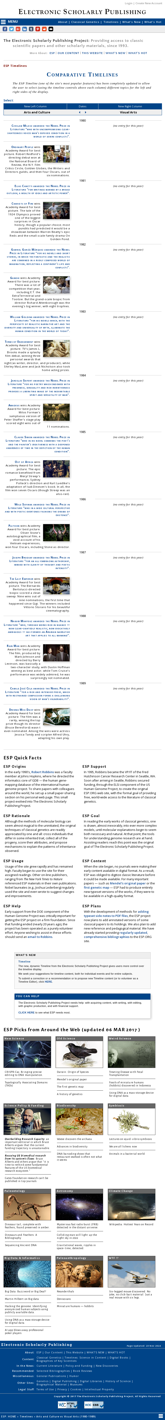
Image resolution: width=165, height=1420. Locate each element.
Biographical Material (52, 1384)
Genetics (43, 1381)
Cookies (76, 1389)
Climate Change (121, 1191)
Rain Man (13, 646)
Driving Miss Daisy (21, 709)
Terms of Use (46, 1389)
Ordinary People (22, 147)
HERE (48, 981)
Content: (28, 1359)
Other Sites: (25, 1382)
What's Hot (152, 22)
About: (30, 1352)
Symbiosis (117, 1105)
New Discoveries (107, 1365)
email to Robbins (40, 937)
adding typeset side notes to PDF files (116, 913)
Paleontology (14, 1191)
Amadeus (14, 405)
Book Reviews (82, 1371)
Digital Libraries (91, 1381)
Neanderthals (65, 1291)
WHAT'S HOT (137, 53)
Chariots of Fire (22, 203)
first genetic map (97, 887)
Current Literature (50, 1365)
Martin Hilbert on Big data (22, 1299)
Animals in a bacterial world (127, 1154)
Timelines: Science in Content (86, 1357)
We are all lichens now (123, 1146)
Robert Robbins (43, 772)
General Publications (52, 1376)
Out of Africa (24, 462)
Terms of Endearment (19, 341)
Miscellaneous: (24, 1376)
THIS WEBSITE (92, 53)
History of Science (118, 1381)
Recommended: (23, 1371)
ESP (52, 53)
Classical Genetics (85, 22)
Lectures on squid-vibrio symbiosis (130, 1139)
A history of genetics (69, 1094)
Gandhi (15, 278)
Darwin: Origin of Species (73, 1072)
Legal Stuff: (26, 1389)
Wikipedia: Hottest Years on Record (131, 1224)
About (63, 22)
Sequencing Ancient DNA (21, 1245)
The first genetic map (70, 1086)
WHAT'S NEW (115, 53)
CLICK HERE (27, 1012)
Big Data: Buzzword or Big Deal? (25, 1291)
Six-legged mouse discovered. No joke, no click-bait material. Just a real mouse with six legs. (130, 1294)
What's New (132, 22)
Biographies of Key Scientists (57, 1360)
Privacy (62, 1389)
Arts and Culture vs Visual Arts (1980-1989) (66, 1416)
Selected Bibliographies (54, 1371)
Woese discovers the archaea (74, 1139)
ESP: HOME (9, 1416)
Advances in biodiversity (72, 1146)
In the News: (25, 1365)
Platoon (14, 525)
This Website (75, 1352)
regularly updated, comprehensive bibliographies (116, 934)
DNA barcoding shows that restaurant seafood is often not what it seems (79, 1157)
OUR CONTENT (68, 53)
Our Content (54, 1352)
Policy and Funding (80, 1365)
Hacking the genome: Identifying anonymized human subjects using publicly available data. (26, 1309)
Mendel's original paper (128, 883)
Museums (76, 1384)
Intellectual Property (99, 1389)
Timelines (111, 22)
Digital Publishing (65, 1381)
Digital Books (119, 1357)
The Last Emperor (21, 578)
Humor (74, 1376)
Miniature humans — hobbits (75, 1306)
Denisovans (64, 1299)
